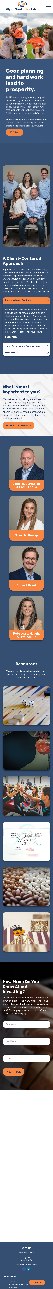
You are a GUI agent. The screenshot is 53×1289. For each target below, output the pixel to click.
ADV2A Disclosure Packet (19, 1284)
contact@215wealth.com (26, 1264)
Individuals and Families (18, 300)
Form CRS (37, 1282)
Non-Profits (11, 352)
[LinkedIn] (28, 1269)
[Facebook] (24, 1269)
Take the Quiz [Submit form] (13, 1071)
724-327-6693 (30, 1252)
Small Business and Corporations (22, 346)
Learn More (11, 336)
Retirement (12, 1287)
